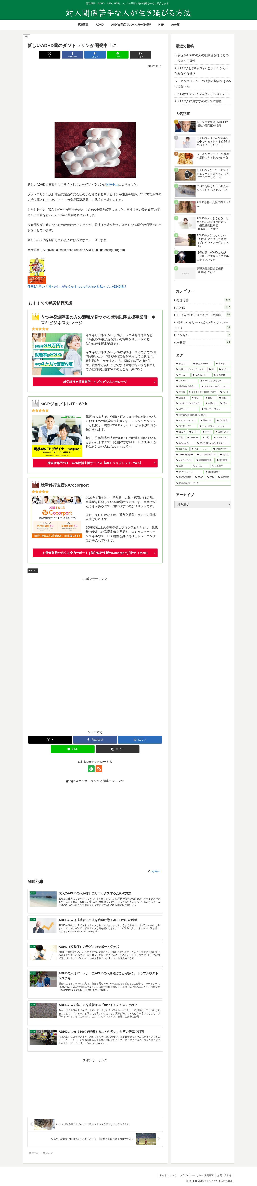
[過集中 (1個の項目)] (181, 431)
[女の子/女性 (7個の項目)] (201, 375)
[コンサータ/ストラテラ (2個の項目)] (189, 403)
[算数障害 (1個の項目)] (223, 460)
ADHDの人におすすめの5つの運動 (197, 101)
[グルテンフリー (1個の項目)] (200, 449)
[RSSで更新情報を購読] (99, 768)
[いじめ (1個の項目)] (201, 466)
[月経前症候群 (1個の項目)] (184, 477)
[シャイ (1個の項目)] (194, 431)
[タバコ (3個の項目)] (181, 392)
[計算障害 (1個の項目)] (221, 466)
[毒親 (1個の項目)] (183, 466)
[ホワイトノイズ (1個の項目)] (189, 471)
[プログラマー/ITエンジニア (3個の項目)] (202, 392)
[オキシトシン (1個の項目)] (184, 460)
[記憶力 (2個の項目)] (182, 397)
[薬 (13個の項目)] (212, 369)
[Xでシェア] (49, 55)
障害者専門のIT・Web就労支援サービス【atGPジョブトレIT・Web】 (95, 463)
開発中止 (112, 184)
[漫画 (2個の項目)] (210, 397)
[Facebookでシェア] (72, 55)
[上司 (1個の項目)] (206, 437)
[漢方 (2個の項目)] (225, 403)
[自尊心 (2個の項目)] (211, 403)
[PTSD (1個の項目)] (199, 477)
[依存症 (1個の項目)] (225, 454)
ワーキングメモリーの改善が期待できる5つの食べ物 (202, 83)
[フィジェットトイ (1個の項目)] (207, 454)
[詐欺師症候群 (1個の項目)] (217, 471)
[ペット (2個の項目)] (225, 392)
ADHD (33, 570)
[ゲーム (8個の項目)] (183, 375)
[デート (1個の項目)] (207, 431)
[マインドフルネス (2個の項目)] (186, 420)
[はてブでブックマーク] (95, 55)
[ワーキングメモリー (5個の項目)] (215, 380)
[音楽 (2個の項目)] (196, 397)
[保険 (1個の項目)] (211, 477)
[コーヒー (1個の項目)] (193, 437)
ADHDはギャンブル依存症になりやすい (201, 94)
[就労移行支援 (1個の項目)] (205, 460)
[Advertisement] (95, 94)
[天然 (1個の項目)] (180, 437)
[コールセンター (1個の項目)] (185, 454)
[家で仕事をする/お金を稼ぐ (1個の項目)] (213, 443)
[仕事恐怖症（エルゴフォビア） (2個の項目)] (203, 415)
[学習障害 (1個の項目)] (224, 477)
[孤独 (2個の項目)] (224, 397)
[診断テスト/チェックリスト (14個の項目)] (191, 369)
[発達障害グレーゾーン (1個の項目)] (203, 483)
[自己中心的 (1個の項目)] (185, 443)
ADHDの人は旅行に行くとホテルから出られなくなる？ (201, 70)
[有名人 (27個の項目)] (183, 363)
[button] (140, 55)
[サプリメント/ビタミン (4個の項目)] (215, 386)
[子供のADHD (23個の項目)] (203, 363)
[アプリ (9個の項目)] (224, 369)
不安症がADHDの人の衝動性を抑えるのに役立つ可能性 (201, 58)
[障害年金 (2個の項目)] (207, 420)
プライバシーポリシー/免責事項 (197, 1175)
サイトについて (168, 1175)
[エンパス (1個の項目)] (182, 449)
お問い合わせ (224, 1175)
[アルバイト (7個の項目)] (186, 380)
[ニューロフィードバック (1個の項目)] (214, 426)
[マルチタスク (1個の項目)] (221, 437)
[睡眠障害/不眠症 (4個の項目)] (187, 386)
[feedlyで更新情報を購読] (91, 768)
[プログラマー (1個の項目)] (221, 449)
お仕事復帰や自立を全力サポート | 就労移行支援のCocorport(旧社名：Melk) (95, 553)
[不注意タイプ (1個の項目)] (186, 426)
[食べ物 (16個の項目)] (222, 363)
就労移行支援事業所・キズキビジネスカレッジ (95, 382)
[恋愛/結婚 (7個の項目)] (221, 375)
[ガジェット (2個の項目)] (187, 409)
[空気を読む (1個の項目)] (222, 431)
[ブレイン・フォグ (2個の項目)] (215, 409)
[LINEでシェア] (117, 55)
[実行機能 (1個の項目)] (223, 420)
